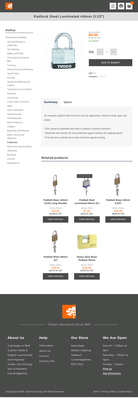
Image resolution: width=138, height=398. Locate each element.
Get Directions (112, 374)
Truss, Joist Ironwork (18, 101)
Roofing (11, 93)
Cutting (11, 65)
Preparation (13, 163)
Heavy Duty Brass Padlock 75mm (87, 259)
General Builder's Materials (16, 44)
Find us (107, 369)
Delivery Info (46, 361)
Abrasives (12, 150)
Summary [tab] (51, 102)
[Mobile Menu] (113, 6)
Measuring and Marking (20, 69)
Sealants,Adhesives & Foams (18, 83)
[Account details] (121, 6)
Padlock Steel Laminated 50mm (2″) (87, 202)
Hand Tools (13, 73)
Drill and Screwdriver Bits (18, 59)
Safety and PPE (15, 53)
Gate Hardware (15, 110)
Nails (9, 106)
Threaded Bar (14, 118)
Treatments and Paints (19, 89)
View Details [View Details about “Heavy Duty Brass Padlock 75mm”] (87, 277)
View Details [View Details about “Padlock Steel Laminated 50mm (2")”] (87, 220)
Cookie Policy (125, 392)
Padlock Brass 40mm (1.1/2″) (118, 202)
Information (46, 346)
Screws (11, 159)
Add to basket (110, 63)
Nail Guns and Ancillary (19, 146)
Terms (96, 392)
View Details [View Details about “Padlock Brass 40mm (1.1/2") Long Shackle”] (55, 220)
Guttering (12, 97)
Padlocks (102, 77)
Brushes (11, 155)
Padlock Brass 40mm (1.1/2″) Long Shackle (56, 202)
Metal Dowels (14, 114)
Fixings (11, 77)
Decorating (13, 49)
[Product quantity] (107, 51)
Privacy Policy (109, 392)
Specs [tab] (68, 102)
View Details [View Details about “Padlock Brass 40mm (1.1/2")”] (118, 220)
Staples (11, 126)
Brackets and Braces (18, 130)
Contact (44, 356)
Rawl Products (15, 122)
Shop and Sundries (16, 37)
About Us (44, 351)
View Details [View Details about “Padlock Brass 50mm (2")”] (55, 277)
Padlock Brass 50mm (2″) (56, 259)
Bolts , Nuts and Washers (15, 137)
